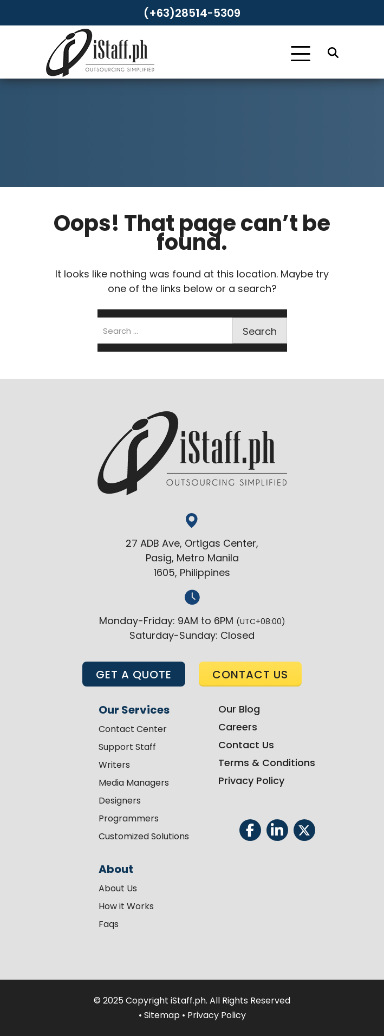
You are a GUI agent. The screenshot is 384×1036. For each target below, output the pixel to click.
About (116, 869)
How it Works (126, 906)
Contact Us (246, 745)
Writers (114, 765)
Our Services (134, 709)
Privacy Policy (251, 780)
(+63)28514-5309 (192, 13)
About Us (118, 888)
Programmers (129, 818)
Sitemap (162, 1015)
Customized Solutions (144, 836)
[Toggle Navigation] (300, 53)
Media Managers (134, 782)
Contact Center (133, 729)
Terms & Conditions (266, 762)
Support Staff (127, 747)
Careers (237, 727)
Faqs (109, 924)
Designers (120, 800)
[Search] (333, 52)
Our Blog (239, 709)
